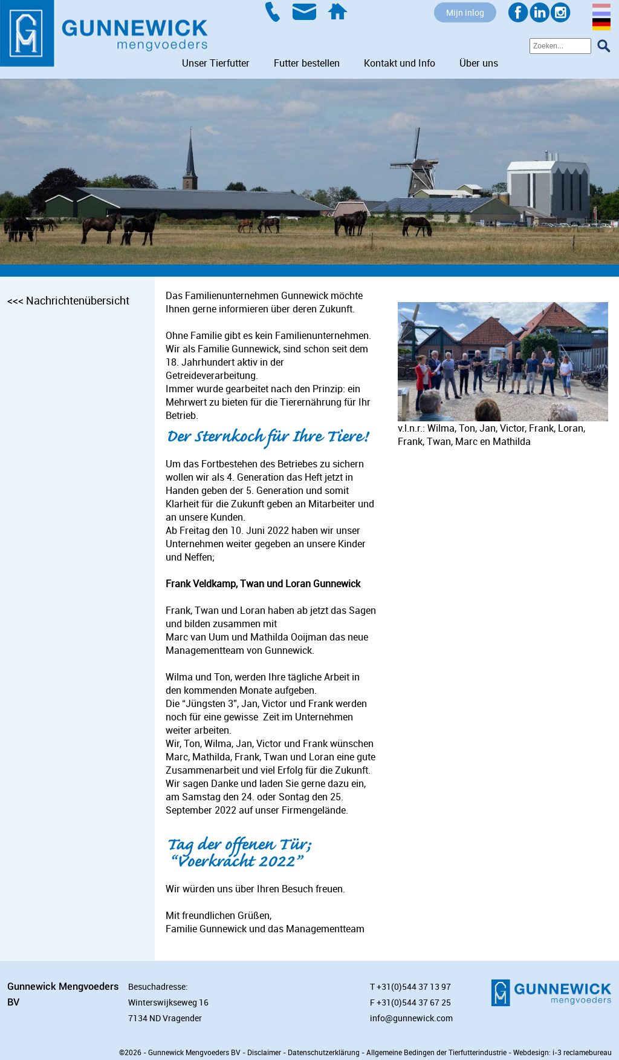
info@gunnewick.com (411, 1018)
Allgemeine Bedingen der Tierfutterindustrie (436, 1052)
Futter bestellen (307, 63)
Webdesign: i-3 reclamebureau (562, 1052)
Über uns (478, 63)
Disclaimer (264, 1052)
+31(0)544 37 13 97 (414, 986)
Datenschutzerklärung (324, 1052)
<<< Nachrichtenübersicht (68, 300)
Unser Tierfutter (216, 63)
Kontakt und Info (399, 63)
